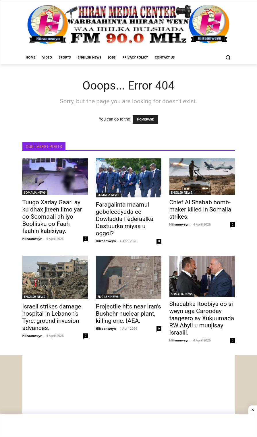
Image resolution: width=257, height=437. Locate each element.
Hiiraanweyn (32, 238)
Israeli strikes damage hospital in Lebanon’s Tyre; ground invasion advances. (51, 317)
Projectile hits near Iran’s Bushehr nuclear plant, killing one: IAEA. (128, 313)
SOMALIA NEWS (35, 193)
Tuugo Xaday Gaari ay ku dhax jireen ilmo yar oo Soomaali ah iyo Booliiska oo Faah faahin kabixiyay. (52, 216)
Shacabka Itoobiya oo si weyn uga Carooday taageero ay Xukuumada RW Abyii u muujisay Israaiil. (201, 318)
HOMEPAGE (145, 119)
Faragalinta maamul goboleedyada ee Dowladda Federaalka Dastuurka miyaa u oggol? (125, 219)
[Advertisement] (128, 395)
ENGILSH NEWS (181, 193)
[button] (228, 57)
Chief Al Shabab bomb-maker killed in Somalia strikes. (200, 209)
